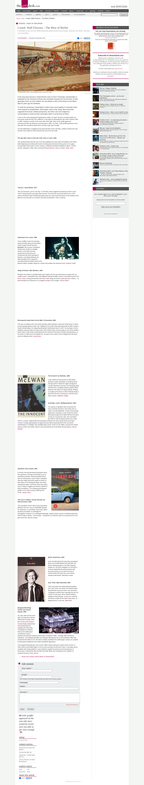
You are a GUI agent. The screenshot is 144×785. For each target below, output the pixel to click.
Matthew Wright (62, 396)
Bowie (29, 193)
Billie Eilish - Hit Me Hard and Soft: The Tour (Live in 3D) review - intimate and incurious (113, 137)
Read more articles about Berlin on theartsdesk (38, 656)
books (108, 11)
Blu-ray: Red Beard (106, 163)
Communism (22, 771)
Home (18, 18)
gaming (92, 11)
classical (48, 11)
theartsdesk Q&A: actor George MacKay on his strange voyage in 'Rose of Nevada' (113, 154)
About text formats (71, 704)
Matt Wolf (68, 600)
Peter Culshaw (60, 197)
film (41, 11)
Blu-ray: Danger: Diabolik (108, 88)
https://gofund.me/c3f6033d (111, 37)
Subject (22, 686)
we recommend (79, 14)
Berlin (28, 771)
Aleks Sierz (70, 148)
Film (23, 18)
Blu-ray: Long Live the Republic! (110, 128)
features (29, 14)
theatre (56, 11)
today (18, 11)
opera (35, 11)
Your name (26, 668)
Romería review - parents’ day (109, 146)
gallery (38, 14)
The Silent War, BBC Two (25, 752)
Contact (67, 781)
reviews (19, 14)
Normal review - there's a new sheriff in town (114, 112)
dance (71, 11)
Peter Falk (45, 278)
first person (66, 14)
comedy (64, 11)
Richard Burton (49, 148)
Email (24, 675)
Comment (23, 692)
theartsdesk (23, 38)
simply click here (119, 68)
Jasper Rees (26, 492)
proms (55, 14)
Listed (20, 769)
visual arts (79, 11)
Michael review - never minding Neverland (113, 179)
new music (27, 11)
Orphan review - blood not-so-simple (111, 104)
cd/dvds (100, 11)
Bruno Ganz (22, 278)
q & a (47, 14)
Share (80, 38)
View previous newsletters (111, 213)
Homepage (23, 682)
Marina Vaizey (33, 517)
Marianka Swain (67, 575)
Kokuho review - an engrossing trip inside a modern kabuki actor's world (113, 121)
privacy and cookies (75, 781)
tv (86, 11)
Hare (49, 561)
